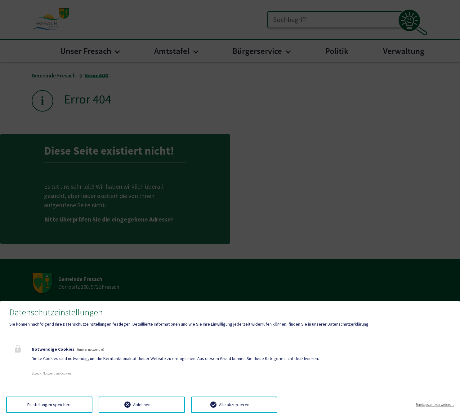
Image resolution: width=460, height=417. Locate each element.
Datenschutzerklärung (348, 324)
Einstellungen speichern (49, 404)
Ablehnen (141, 404)
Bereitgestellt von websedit (435, 404)
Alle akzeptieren (234, 404)
